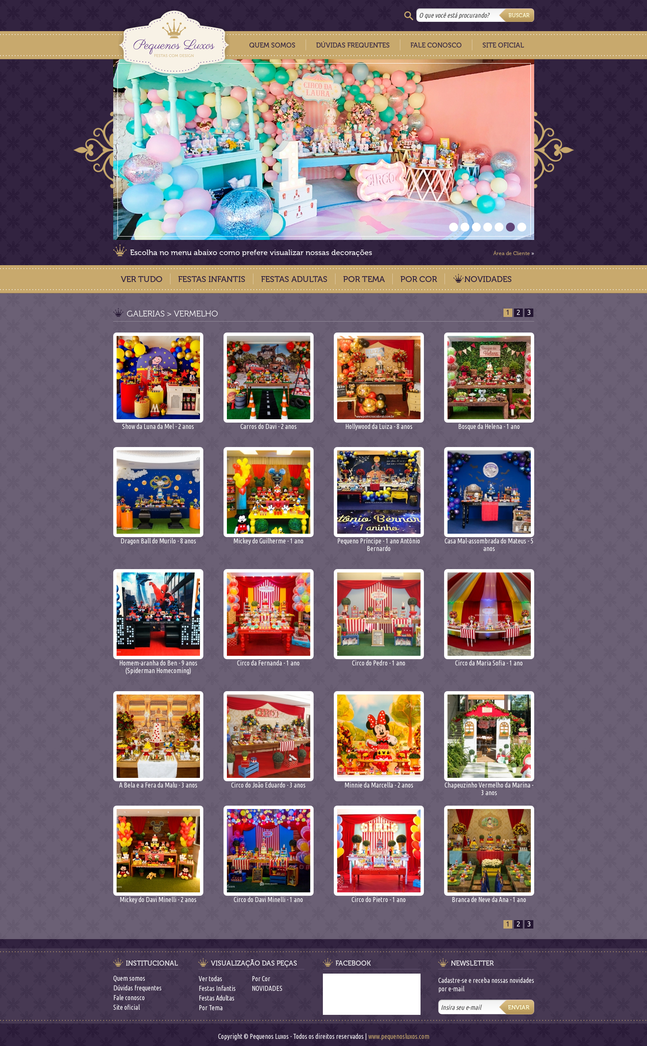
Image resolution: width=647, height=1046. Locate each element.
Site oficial (126, 1007)
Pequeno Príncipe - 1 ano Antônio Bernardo (379, 541)
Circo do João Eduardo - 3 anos (269, 782)
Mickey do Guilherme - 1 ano (269, 538)
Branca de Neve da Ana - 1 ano (489, 896)
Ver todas (210, 978)
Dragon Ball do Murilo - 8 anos (158, 538)
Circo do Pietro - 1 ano (379, 896)
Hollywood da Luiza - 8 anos (379, 423)
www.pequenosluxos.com (398, 1036)
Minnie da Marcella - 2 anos (379, 782)
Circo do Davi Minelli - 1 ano (269, 896)
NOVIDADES (488, 279)
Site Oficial (503, 45)
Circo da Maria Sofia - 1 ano (489, 660)
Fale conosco (129, 997)
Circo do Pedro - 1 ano (379, 660)
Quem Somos (272, 45)
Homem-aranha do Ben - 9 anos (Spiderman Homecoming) (158, 663)
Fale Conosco (436, 45)
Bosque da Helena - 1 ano (489, 423)
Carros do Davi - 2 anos (269, 423)
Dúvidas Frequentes (353, 45)
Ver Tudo (141, 279)
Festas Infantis (211, 279)
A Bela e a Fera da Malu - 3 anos (158, 782)
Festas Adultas (294, 279)
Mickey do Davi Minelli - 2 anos (158, 896)
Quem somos (129, 978)
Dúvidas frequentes (137, 988)
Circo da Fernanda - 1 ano (269, 660)
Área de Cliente (511, 253)
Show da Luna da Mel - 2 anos (158, 423)
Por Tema (364, 279)
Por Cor (418, 279)
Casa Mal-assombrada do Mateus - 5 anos (489, 541)
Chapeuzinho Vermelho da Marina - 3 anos (489, 785)
